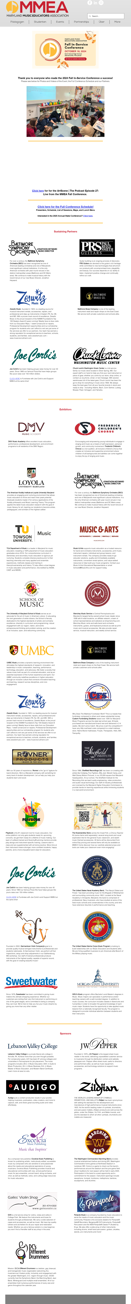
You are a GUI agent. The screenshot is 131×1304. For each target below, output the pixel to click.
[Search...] (105, 16)
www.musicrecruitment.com (21, 338)
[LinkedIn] (95, 2)
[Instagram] (101, 2)
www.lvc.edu (24, 1071)
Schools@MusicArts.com (83, 568)
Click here (38, 190)
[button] (17, 22)
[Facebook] (89, 2)
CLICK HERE (15, 378)
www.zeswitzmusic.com (37, 336)
